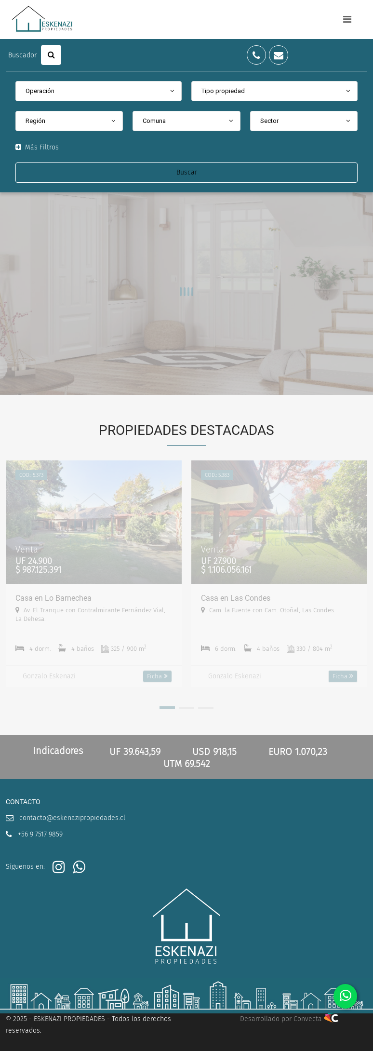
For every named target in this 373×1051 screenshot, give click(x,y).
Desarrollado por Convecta (289, 1019)
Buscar (186, 172)
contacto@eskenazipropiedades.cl (72, 818)
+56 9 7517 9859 (40, 834)
